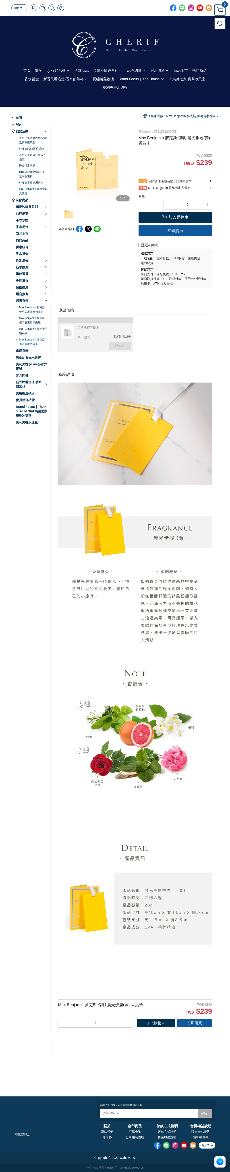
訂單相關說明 (135, 1137)
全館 (143, 181)
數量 (142, 197)
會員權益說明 (200, 1126)
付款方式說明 (167, 1126)
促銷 (143, 188)
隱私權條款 (201, 1137)
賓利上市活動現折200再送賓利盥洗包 (33, 140)
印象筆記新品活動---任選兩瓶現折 (32, 174)
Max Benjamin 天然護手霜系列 (33, 331)
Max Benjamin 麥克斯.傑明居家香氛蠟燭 (32, 320)
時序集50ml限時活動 (31, 148)
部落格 (107, 1137)
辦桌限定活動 (27, 165)
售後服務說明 (167, 1137)
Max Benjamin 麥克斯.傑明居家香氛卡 (32, 342)
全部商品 (135, 1126)
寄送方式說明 (167, 1131)
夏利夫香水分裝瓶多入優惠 (32, 157)
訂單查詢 (135, 1131)
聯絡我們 (107, 1131)
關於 (107, 1126)
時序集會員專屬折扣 (31, 182)
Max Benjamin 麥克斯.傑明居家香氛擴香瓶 (32, 309)
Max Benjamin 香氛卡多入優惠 (33, 191)
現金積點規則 (200, 1131)
